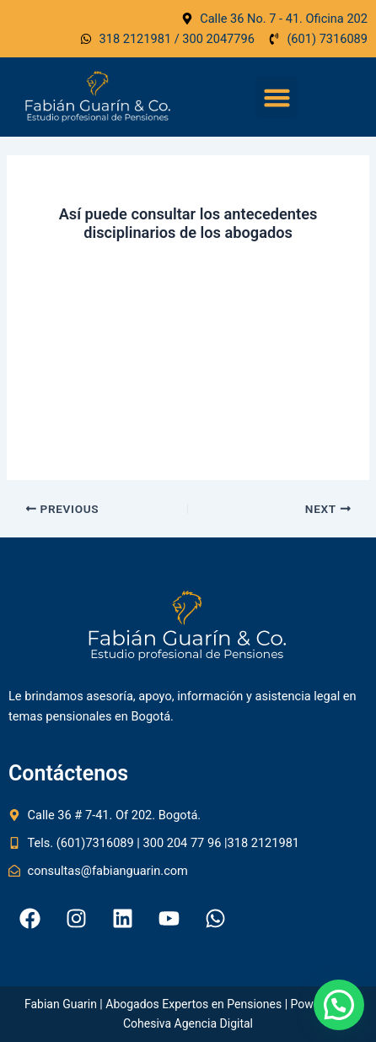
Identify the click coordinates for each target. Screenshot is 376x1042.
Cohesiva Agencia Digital (188, 1023)
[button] (276, 97)
